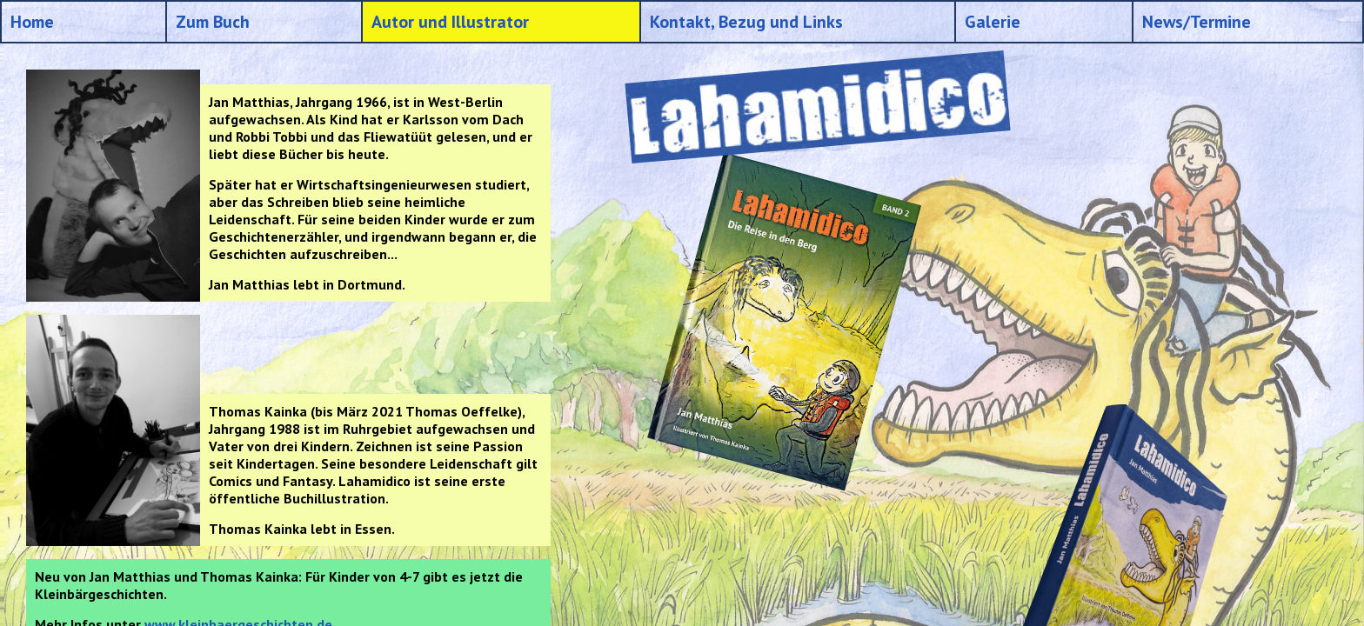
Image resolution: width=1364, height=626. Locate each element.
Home (32, 21)
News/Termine (1196, 21)
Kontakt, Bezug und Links (746, 21)
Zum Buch (213, 21)
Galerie (992, 21)
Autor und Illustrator (450, 21)
